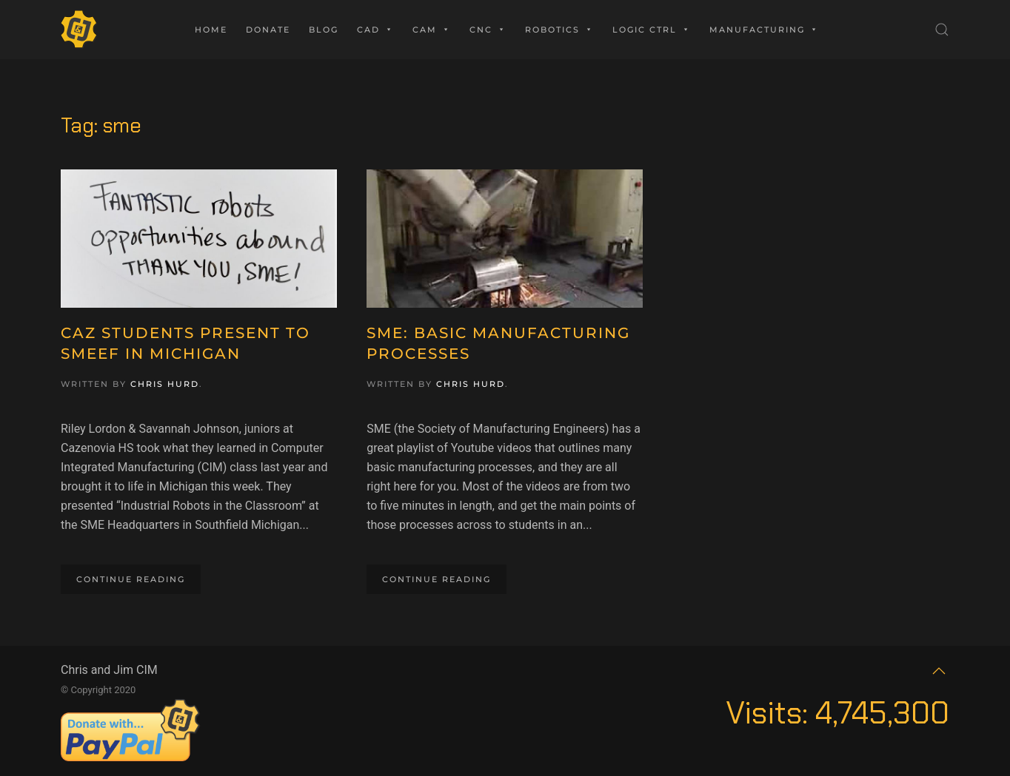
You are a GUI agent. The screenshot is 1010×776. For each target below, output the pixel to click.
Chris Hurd (164, 384)
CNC (487, 29)
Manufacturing (764, 29)
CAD (375, 29)
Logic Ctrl (651, 29)
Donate (268, 29)
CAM (431, 29)
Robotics (559, 29)
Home (211, 29)
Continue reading (130, 579)
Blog (323, 29)
